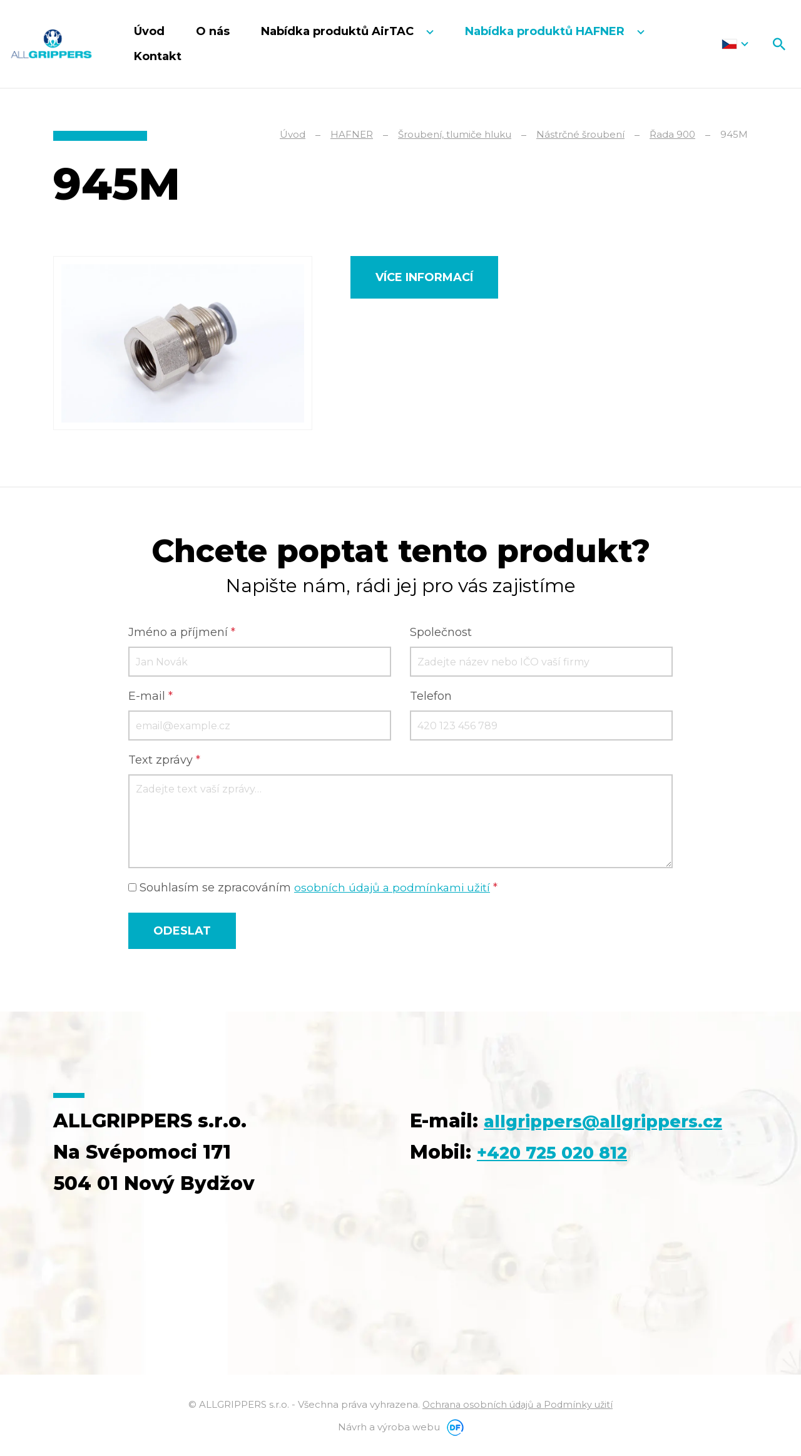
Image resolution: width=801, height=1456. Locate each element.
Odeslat (182, 933)
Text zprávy (164, 762)
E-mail (150, 698)
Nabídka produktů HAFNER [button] (546, 31)
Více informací (424, 277)
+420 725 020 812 (562, 1185)
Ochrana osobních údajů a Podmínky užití (517, 1406)
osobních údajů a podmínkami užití (394, 889)
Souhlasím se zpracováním (315, 889)
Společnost (441, 634)
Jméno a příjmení (181, 634)
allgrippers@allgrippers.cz (544, 1154)
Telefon (431, 698)
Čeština (735, 43)
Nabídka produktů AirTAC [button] (339, 31)
